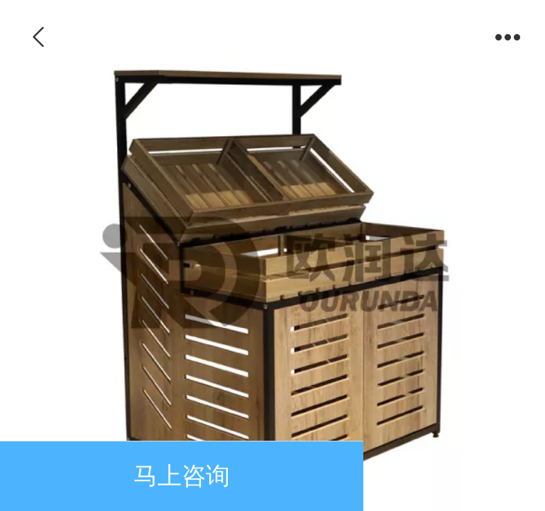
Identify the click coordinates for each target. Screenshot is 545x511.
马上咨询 (181, 476)
